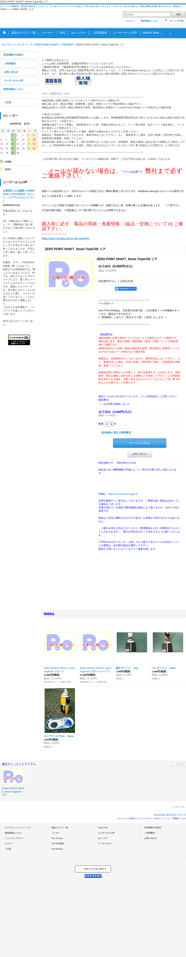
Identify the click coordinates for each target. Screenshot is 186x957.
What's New (103, 827)
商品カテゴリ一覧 (59, 827)
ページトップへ (178, 807)
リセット (180, 764)
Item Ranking (57, 849)
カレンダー (103, 838)
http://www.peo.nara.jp (120, 493)
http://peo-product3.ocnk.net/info (65, 238)
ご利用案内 (10, 63)
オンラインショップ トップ (18, 827)
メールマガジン (105, 843)
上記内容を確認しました (116, 403)
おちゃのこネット (176, 814)
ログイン (130, 21)
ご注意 (7, 102)
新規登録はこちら (149, 21)
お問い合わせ (11, 72)
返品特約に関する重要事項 (116, 432)
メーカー (55, 833)
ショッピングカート (14, 838)
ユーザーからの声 (13, 80)
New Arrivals (57, 838)
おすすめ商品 (57, 843)
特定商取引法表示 (13, 54)
